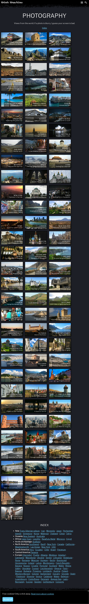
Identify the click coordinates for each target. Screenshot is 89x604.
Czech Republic (63, 563)
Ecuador (39, 550)
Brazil (53, 550)
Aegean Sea (56, 579)
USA (54, 547)
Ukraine (40, 558)
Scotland (53, 566)
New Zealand (29, 536)
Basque (18, 571)
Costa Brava (33, 579)
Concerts (60, 582)
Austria (56, 571)
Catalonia (48, 576)
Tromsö (35, 568)
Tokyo (69, 533)
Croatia (34, 566)
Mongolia (50, 531)
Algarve (57, 568)
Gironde (65, 574)
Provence (37, 571)
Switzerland (45, 574)
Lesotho (36, 539)
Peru (31, 550)
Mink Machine (19, 2)
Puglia (36, 555)
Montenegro (48, 563)
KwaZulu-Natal (48, 539)
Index (44, 28)
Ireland (31, 563)
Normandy (20, 582)
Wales (56, 576)
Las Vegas (35, 547)
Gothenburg (48, 582)
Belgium (64, 576)
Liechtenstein (46, 568)
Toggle (82, 2)
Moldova (53, 555)
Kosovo (26, 566)
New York (51, 544)
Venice (39, 576)
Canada (60, 544)
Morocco (61, 539)
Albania (44, 555)
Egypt (69, 539)
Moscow (35, 560)
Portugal (44, 566)
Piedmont (20, 576)
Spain (72, 574)
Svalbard (36, 542)
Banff (43, 544)
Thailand (54, 533)
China (62, 533)
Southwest (34, 544)
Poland (65, 571)
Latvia (38, 563)
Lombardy (47, 571)
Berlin (52, 560)
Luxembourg (21, 579)
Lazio (65, 579)
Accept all (7, 599)
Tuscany (56, 574)
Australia (40, 536)
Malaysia (45, 533)
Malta (61, 566)
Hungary (44, 560)
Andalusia (67, 558)
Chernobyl (27, 555)
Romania (26, 560)
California (70, 544)
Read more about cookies (42, 594)
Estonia (35, 574)
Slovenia (30, 576)
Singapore (27, 533)
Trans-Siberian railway (30, 531)
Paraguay (61, 550)
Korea (36, 533)
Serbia (49, 558)
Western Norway (22, 574)
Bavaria (18, 566)
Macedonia (31, 558)
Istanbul (62, 555)
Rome (17, 560)
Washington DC (22, 547)
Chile (46, 550)
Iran (43, 531)
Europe (29, 582)
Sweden (37, 582)
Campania (19, 558)
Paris (65, 568)
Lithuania (57, 558)
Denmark (45, 579)
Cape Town (26, 539)
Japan (59, 531)
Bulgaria (27, 571)
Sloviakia (26, 568)
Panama (34, 552)
